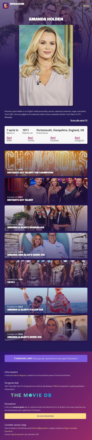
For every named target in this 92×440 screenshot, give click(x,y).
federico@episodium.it (41, 428)
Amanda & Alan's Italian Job (25, 309)
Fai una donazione (45, 416)
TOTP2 (11, 282)
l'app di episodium (18, 434)
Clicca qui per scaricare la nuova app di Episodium (46, 358)
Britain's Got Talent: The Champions (30, 172)
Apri (9, 137)
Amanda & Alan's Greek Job (24, 337)
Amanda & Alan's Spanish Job (25, 227)
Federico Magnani (20, 375)
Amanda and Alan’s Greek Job (26, 254)
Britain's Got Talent (20, 200)
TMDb (55, 386)
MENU (86, 5)
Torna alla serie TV (78, 120)
